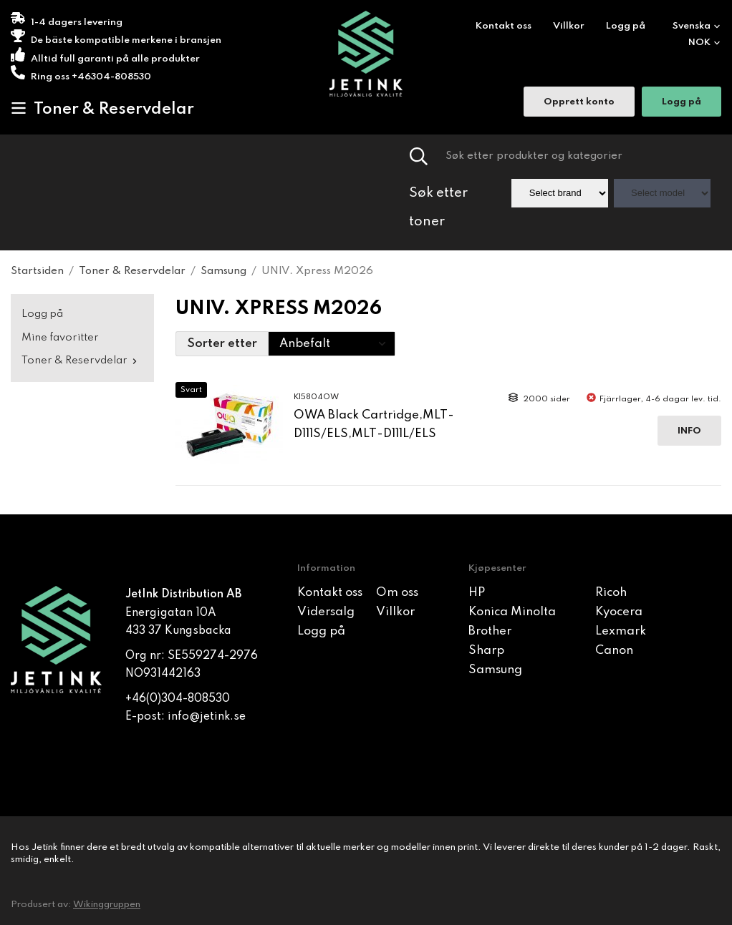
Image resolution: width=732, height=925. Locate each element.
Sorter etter (222, 344)
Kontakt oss (503, 26)
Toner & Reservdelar (102, 108)
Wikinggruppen (106, 904)
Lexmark (620, 631)
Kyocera (618, 612)
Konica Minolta (512, 612)
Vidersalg (326, 612)
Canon (614, 651)
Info (689, 431)
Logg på (625, 26)
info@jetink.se (207, 717)
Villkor (568, 26)
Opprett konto (579, 103)
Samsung (495, 670)
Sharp (486, 651)
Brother (489, 631)
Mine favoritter (60, 337)
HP (476, 593)
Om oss (397, 593)
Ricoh (611, 593)
